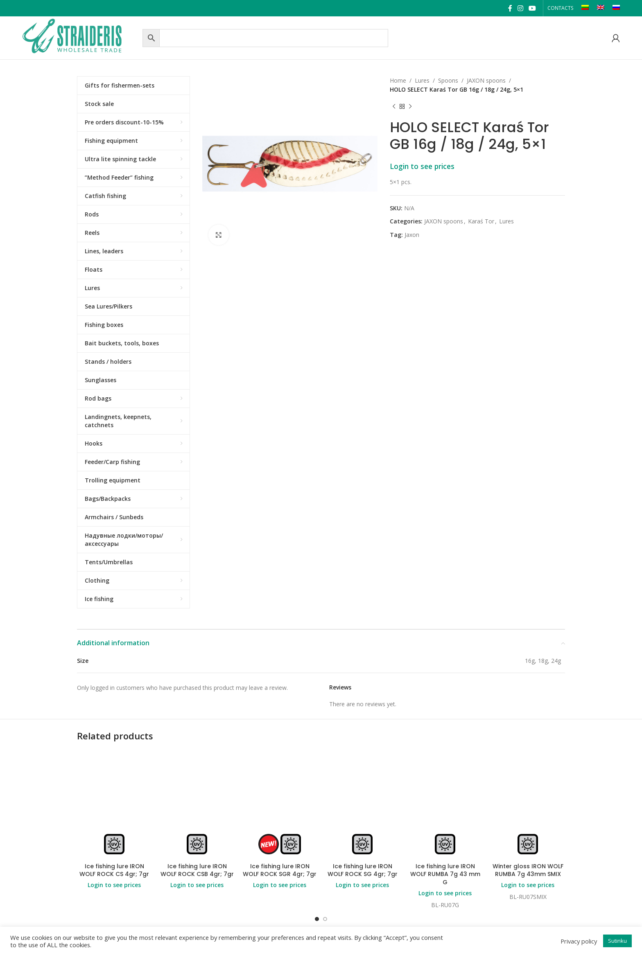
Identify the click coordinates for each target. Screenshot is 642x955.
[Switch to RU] (616, 8)
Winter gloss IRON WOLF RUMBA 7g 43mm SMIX (528, 870)
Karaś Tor (481, 221)
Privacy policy (579, 941)
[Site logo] (80, 37)
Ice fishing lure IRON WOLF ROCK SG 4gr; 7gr (363, 870)
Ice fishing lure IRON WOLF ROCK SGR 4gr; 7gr (279, 870)
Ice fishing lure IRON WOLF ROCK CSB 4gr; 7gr (197, 870)
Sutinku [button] (617, 940)
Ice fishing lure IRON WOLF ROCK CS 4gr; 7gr (114, 870)
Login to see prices (422, 166)
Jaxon (412, 235)
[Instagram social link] (520, 8)
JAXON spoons (486, 80)
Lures (422, 80)
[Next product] (410, 107)
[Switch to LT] (585, 8)
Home (398, 80)
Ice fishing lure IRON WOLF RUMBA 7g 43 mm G (445, 874)
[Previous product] (394, 107)
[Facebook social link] (510, 8)
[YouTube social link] (532, 8)
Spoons (448, 80)
